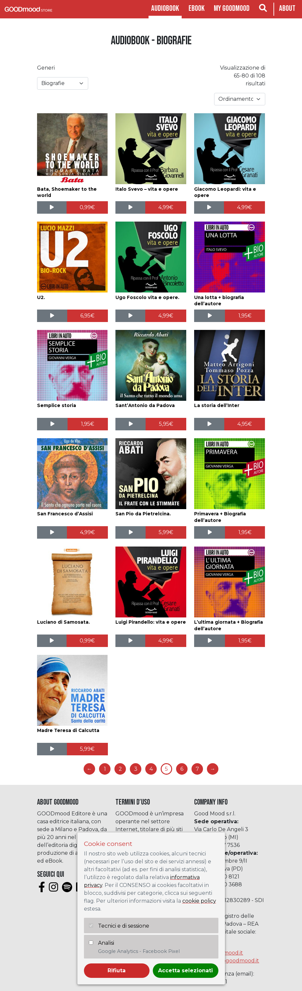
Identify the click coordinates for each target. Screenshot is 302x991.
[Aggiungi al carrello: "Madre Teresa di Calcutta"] (87, 749)
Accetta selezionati (185, 970)
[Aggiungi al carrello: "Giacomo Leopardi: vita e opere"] (244, 207)
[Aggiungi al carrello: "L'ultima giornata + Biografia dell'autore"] (245, 641)
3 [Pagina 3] (135, 769)
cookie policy (199, 901)
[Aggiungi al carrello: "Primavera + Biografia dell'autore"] (245, 532)
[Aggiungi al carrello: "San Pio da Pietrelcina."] (166, 532)
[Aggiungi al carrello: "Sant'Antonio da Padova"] (166, 424)
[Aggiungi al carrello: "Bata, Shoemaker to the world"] (87, 207)
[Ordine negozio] (239, 99)
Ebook (197, 8)
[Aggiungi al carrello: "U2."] (87, 316)
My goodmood (232, 8)
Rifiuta (117, 970)
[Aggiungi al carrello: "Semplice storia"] (88, 424)
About (287, 8)
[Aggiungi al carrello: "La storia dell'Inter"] (244, 424)
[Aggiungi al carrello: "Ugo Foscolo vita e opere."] (165, 316)
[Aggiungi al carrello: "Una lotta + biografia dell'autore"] (245, 316)
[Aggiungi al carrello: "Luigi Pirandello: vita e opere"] (165, 641)
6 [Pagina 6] (181, 769)
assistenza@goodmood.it (226, 961)
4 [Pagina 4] (151, 769)
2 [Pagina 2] (120, 769)
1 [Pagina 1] (105, 769)
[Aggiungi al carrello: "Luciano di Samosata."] (87, 641)
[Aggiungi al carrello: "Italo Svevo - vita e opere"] (165, 207)
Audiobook (165, 8)
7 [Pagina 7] (197, 769)
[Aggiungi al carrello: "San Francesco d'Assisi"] (87, 532)
